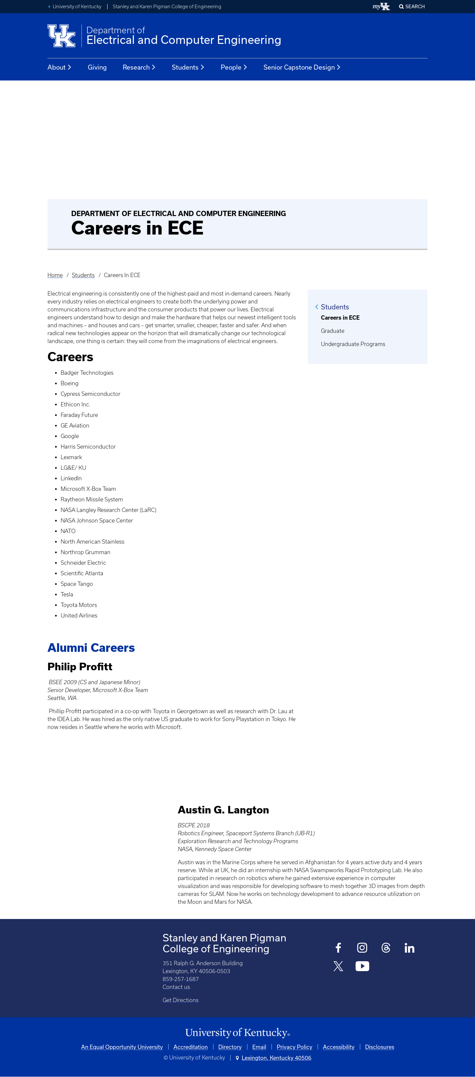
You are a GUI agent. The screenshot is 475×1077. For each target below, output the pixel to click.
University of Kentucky (77, 6)
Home (55, 275)
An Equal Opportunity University (122, 1047)
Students (188, 67)
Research (139, 67)
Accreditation (191, 1047)
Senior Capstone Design (302, 67)
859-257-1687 (181, 979)
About (60, 67)
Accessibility (339, 1047)
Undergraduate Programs (353, 344)
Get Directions (181, 1000)
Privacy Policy (294, 1047)
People (234, 67)
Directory (230, 1047)
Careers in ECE (340, 318)
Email (259, 1047)
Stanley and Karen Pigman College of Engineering (167, 6)
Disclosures (379, 1047)
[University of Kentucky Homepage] (238, 1033)
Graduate (332, 331)
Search (415, 6)
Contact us (176, 987)
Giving (97, 67)
